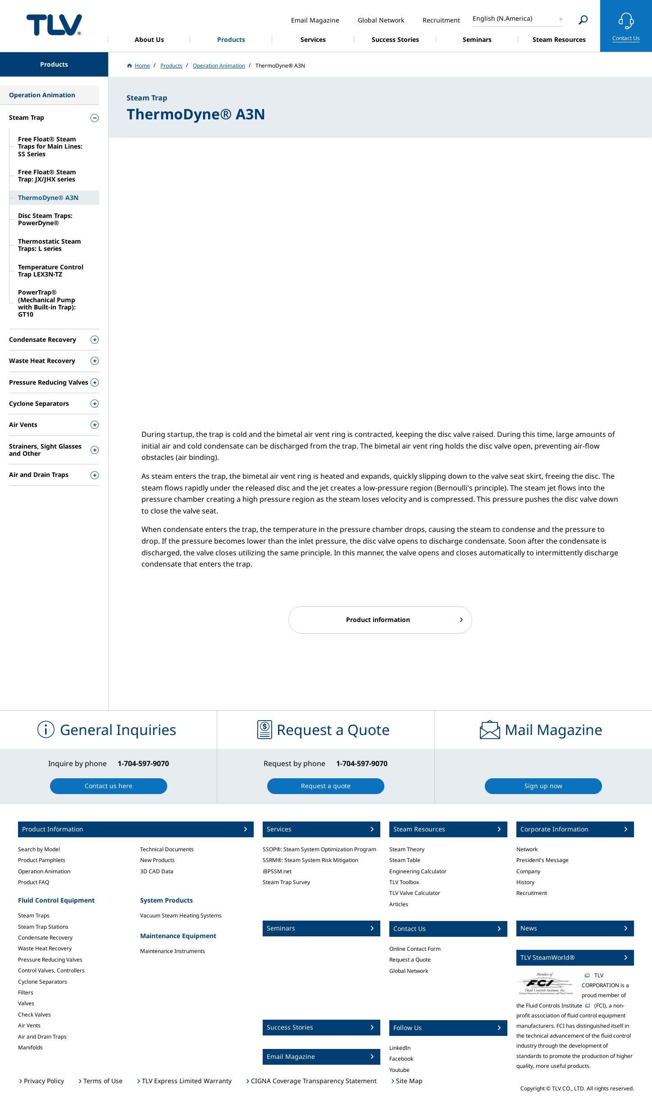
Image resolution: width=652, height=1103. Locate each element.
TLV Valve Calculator (414, 893)
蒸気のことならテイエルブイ (54, 24)
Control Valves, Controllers (51, 970)
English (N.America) (502, 18)
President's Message (542, 860)
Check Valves (34, 1014)
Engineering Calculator (418, 871)
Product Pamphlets (41, 860)
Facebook (401, 1058)
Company (528, 871)
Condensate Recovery (45, 937)
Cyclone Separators (42, 981)
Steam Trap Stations (43, 927)
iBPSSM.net (277, 871)
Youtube (399, 1070)
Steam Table (404, 860)
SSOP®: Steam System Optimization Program (319, 849)
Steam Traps (34, 915)
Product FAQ (33, 882)
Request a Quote (410, 959)
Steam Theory (406, 849)
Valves (26, 1003)
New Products (157, 860)
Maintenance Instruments (172, 951)
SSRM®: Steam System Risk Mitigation (310, 860)
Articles (398, 904)
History (525, 882)
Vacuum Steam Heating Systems (181, 915)
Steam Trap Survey (286, 882)
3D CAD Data (156, 871)
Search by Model (39, 849)
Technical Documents (167, 849)
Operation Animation (44, 871)
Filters (25, 992)
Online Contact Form (415, 949)
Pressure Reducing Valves (50, 959)
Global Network (408, 971)
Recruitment (531, 893)
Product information (378, 619)
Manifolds (30, 1047)
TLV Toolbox (404, 882)
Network (527, 849)
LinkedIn (399, 1048)
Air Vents (29, 1025)
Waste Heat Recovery (45, 948)
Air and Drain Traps (42, 1036)
